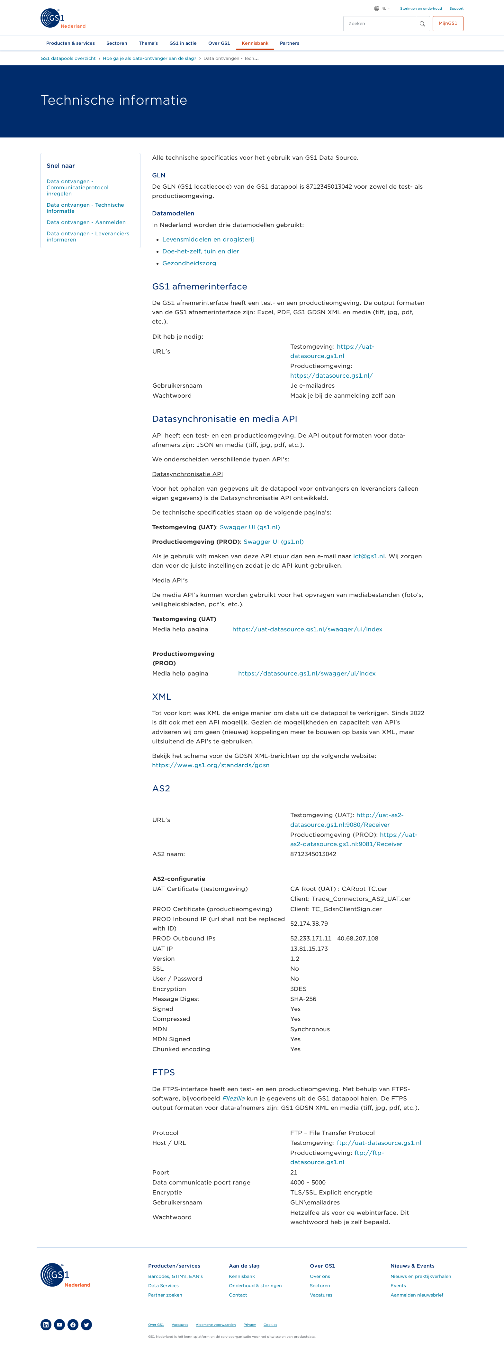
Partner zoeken (165, 1295)
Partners (289, 43)
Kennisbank (255, 43)
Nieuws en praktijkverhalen (421, 1276)
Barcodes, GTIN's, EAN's (175, 1276)
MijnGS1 (448, 23)
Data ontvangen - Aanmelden (86, 222)
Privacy (250, 1324)
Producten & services (70, 43)
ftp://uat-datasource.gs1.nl (379, 1142)
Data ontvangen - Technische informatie (85, 208)
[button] (382, 8)
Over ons (320, 1276)
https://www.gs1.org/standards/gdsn (211, 765)
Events (398, 1285)
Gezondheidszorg (189, 263)
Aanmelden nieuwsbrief (417, 1295)
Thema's (148, 43)
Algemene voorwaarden (216, 1324)
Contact (238, 1295)
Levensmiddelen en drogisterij (208, 239)
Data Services (163, 1285)
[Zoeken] (380, 23)
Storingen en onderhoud (421, 8)
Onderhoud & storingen (255, 1285)
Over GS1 (219, 43)
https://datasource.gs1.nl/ (331, 375)
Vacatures (321, 1295)
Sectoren (116, 43)
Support (457, 8)
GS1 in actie (183, 43)
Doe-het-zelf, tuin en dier (200, 251)
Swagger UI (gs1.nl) (250, 527)
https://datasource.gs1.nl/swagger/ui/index (307, 673)
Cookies (270, 1324)
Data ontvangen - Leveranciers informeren (88, 237)
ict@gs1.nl (369, 556)
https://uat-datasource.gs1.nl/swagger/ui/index (307, 629)
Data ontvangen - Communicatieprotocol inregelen (78, 187)
